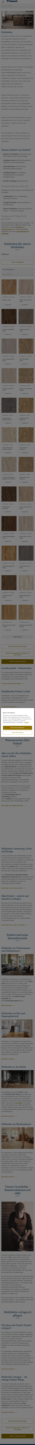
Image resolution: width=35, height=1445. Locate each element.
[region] (17, 722)
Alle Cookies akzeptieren (17, 727)
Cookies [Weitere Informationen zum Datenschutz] (26, 722)
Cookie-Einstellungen (18, 732)
